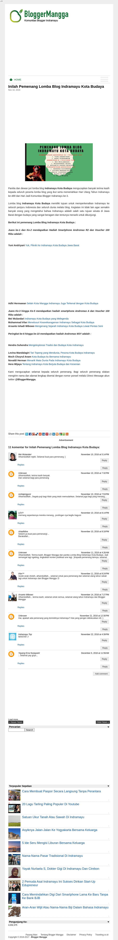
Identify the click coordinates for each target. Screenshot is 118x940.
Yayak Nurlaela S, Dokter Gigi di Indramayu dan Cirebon (60, 868)
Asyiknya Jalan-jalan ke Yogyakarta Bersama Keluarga (59, 830)
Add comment (101, 674)
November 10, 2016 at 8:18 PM (95, 531)
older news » (103, 722)
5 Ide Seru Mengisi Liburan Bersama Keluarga (53, 843)
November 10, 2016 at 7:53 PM (95, 494)
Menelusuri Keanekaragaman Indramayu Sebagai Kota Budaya (61, 322)
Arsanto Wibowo (25, 595)
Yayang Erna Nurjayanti (29, 653)
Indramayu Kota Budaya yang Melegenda (47, 318)
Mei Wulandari (24, 454)
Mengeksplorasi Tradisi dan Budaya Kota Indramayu (56, 345)
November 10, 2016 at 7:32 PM (95, 473)
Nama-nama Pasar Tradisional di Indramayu (52, 855)
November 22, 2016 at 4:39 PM (95, 634)
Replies (21, 465)
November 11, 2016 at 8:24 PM (95, 573)
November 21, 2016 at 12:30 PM (94, 616)
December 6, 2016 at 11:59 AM (95, 653)
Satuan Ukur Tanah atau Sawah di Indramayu (53, 817)
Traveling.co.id (102, 935)
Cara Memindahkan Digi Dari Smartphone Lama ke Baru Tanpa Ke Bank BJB (65, 896)
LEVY (21, 513)
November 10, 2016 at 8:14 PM (95, 513)
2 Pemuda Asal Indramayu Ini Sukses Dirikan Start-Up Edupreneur (58, 883)
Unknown (22, 473)
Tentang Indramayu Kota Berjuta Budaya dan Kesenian (51, 364)
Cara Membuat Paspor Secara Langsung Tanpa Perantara (61, 791)
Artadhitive (23, 531)
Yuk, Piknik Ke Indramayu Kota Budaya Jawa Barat (52, 245)
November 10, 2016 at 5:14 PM (95, 454)
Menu (104, 79)
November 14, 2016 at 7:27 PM (95, 595)
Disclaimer (71, 935)
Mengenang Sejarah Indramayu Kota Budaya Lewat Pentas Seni (69, 326)
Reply (104, 460)
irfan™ (21, 573)
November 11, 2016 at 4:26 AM (95, 552)
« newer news (15, 722)
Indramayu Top (25, 634)
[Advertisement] (59, 51)
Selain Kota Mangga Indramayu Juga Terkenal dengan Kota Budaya (62, 303)
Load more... (14, 719)
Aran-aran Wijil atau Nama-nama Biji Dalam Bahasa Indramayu (65, 907)
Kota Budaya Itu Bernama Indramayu (51, 356)
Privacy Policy (85, 935)
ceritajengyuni (24, 494)
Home (17, 79)
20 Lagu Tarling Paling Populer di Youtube (50, 804)
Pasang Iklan (31, 935)
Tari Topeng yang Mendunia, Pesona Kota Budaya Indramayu (62, 352)
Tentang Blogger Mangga (52, 935)
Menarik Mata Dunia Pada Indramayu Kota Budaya (53, 360)
